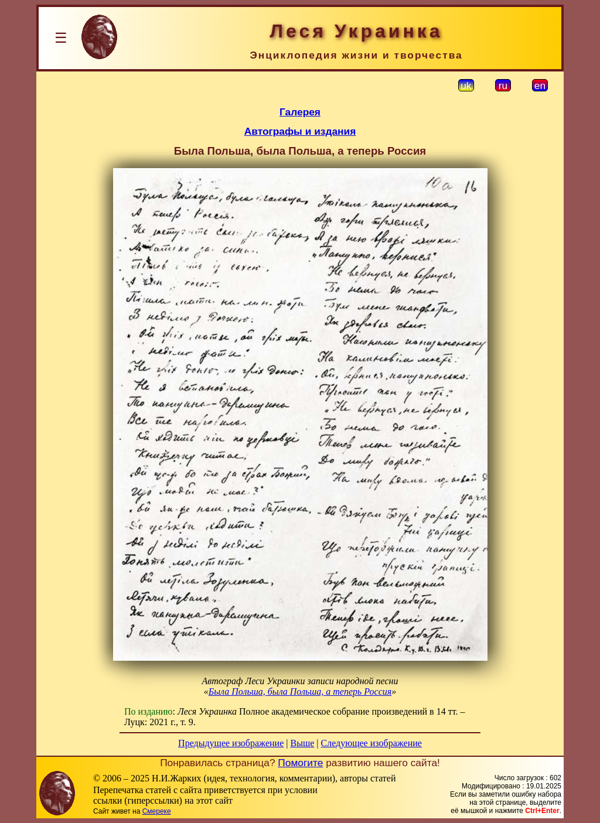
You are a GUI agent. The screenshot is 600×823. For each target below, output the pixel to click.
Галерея (300, 112)
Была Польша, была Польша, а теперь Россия (300, 691)
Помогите (300, 763)
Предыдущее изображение (231, 743)
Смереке (156, 811)
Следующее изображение (371, 743)
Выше (302, 743)
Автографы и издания (300, 131)
